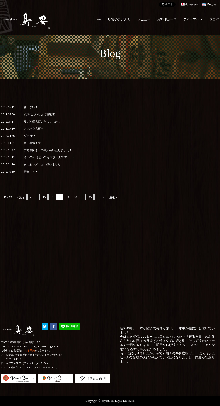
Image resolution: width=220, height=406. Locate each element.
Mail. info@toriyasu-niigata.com (42, 346)
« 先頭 (21, 197)
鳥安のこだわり (119, 19)
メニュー (143, 19)
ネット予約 (29, 350)
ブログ (214, 19)
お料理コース (167, 19)
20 (90, 197)
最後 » (113, 197)
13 (67, 197)
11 (51, 197)
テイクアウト (193, 19)
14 (75, 197)
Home (97, 19)
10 (44, 197)
